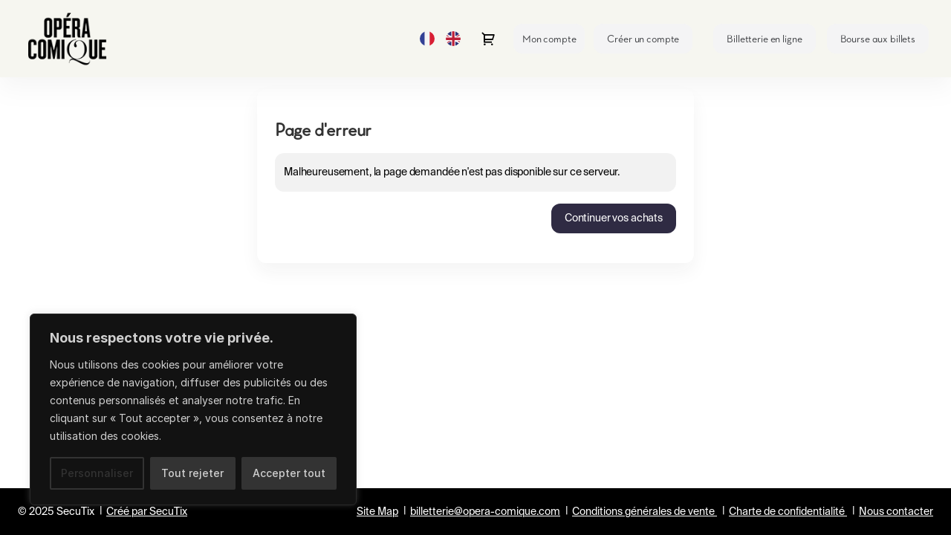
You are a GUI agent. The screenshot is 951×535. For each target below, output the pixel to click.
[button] (764, 39)
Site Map (377, 512)
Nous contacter (896, 512)
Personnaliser (97, 473)
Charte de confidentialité (787, 512)
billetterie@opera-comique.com (485, 512)
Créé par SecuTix (146, 512)
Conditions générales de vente (643, 512)
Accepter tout (289, 473)
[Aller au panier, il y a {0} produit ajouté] (488, 38)
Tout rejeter (192, 473)
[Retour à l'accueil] (73, 38)
